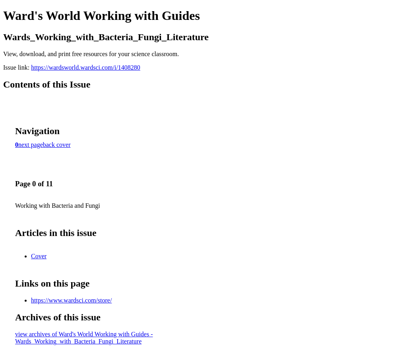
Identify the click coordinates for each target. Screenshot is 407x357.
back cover (57, 144)
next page (30, 144)
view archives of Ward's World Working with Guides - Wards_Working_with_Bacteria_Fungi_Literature (84, 338)
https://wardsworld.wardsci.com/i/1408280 (85, 67)
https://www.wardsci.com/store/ (71, 300)
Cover (39, 256)
